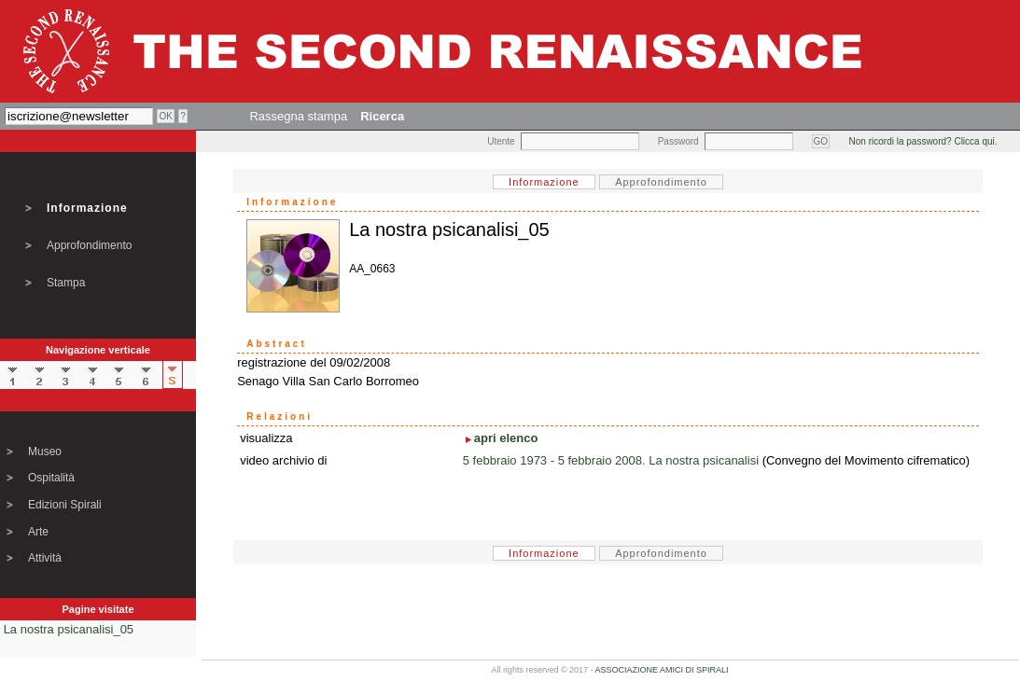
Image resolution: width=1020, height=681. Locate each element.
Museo (45, 451)
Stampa (66, 282)
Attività (45, 557)
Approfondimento (89, 245)
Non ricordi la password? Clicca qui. (923, 141)
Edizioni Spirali (65, 504)
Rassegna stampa (298, 116)
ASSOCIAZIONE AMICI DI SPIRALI (662, 669)
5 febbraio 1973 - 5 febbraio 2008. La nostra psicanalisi (611, 460)
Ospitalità (51, 477)
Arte (38, 531)
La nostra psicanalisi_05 (68, 629)
